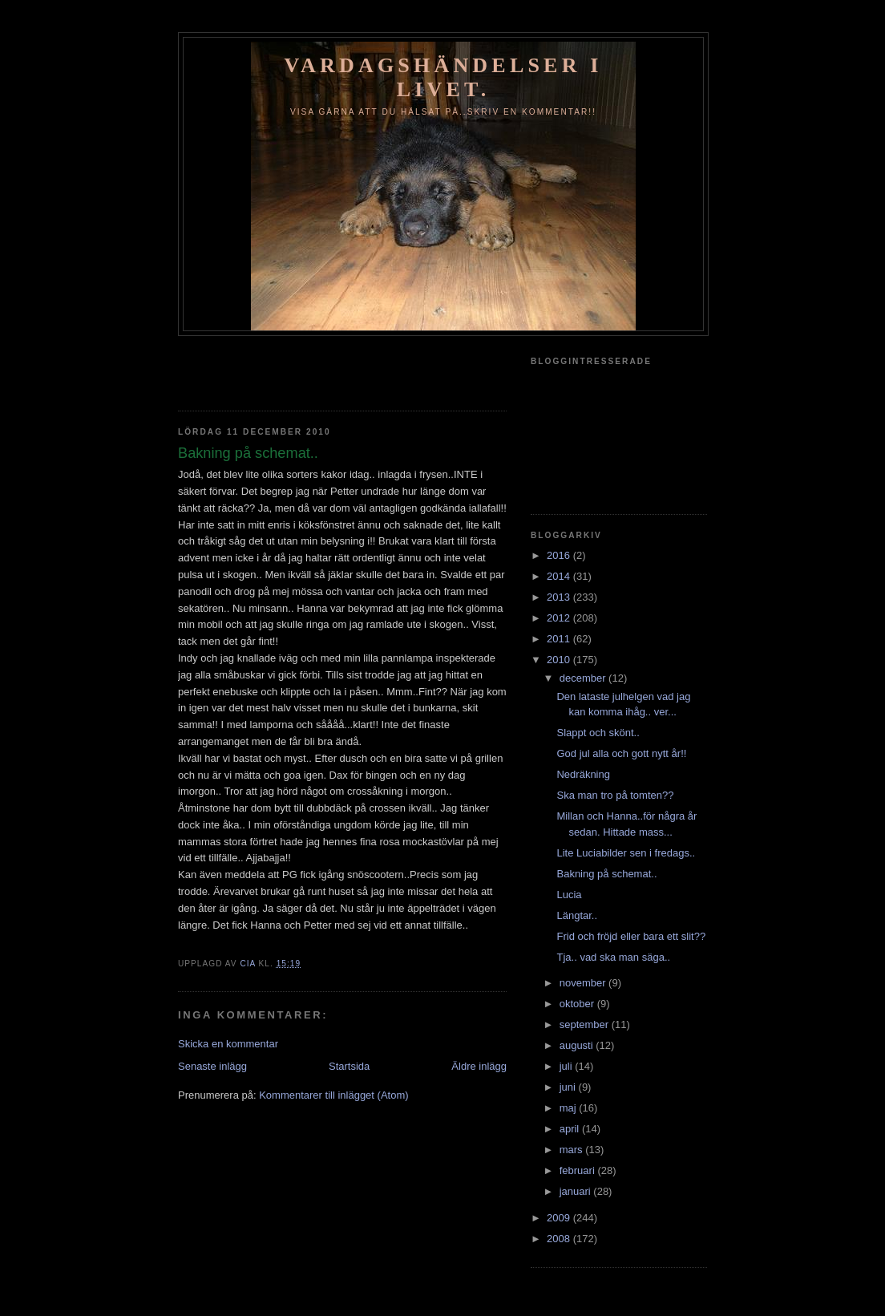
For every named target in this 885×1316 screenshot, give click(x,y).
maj (570, 1108)
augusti (578, 1045)
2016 (560, 555)
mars (573, 1150)
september (586, 1024)
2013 (560, 597)
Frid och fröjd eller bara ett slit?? (630, 936)
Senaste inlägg (212, 1066)
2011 (560, 639)
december (584, 678)
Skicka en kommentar (228, 1044)
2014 (560, 576)
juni (569, 1087)
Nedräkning (583, 774)
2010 (560, 660)
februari (579, 1170)
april (571, 1129)
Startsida (349, 1066)
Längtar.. (576, 915)
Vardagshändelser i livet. (443, 77)
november (584, 983)
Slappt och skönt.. (597, 733)
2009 (560, 1218)
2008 (560, 1239)
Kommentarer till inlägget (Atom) (333, 1095)
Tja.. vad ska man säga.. (613, 957)
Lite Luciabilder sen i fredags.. (625, 853)
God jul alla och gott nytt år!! (621, 753)
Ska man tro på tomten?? (614, 795)
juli (568, 1066)
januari (577, 1191)
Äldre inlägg (479, 1066)
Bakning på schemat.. (606, 874)
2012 (560, 618)
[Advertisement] (272, 368)
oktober (578, 1004)
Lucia (568, 895)
